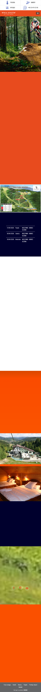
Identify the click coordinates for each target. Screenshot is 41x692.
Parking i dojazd (33, 685)
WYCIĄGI (10, 8)
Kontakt (20, 687)
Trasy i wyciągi (7, 685)
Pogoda (25, 685)
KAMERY (30, 2)
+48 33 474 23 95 (30, 8)
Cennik (14, 685)
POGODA (10, 2)
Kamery (20, 685)
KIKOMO (25, 690)
